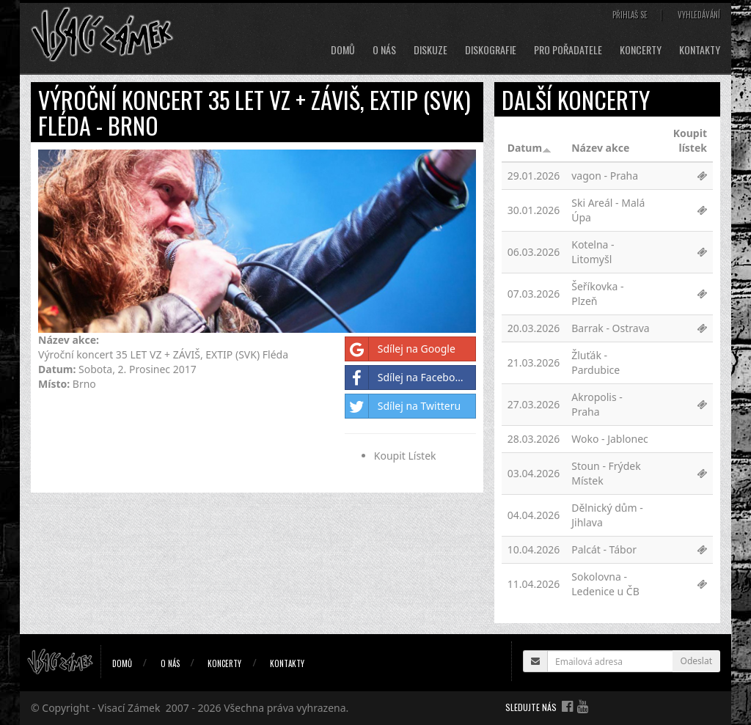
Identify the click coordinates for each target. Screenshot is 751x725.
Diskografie (490, 50)
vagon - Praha (604, 176)
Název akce (600, 148)
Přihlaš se (630, 15)
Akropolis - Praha (597, 404)
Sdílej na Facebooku (409, 377)
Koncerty (641, 50)
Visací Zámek (129, 708)
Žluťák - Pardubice (595, 362)
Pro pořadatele (568, 50)
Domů (343, 50)
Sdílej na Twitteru (403, 406)
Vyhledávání (699, 15)
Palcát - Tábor (604, 549)
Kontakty (699, 50)
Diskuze (430, 50)
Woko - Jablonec (609, 439)
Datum (530, 148)
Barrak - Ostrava (610, 328)
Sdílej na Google (400, 349)
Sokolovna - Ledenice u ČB (605, 584)
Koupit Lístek (405, 456)
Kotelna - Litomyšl (592, 252)
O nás (384, 50)
